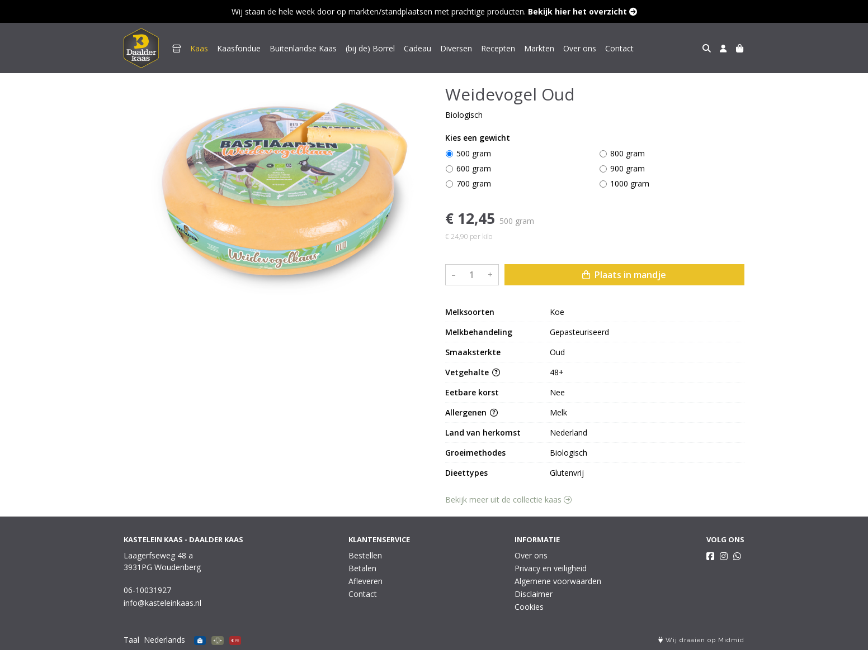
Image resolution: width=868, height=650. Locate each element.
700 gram (473, 183)
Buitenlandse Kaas (303, 48)
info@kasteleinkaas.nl (162, 603)
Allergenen (471, 412)
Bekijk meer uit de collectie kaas (508, 499)
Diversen (456, 48)
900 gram (627, 168)
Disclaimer (534, 594)
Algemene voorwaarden (558, 581)
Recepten (498, 48)
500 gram (473, 153)
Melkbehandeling (478, 332)
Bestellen (365, 555)
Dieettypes (466, 472)
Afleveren (365, 581)
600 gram (473, 168)
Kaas (199, 48)
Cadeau (417, 48)
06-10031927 (147, 590)
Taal (131, 639)
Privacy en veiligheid (551, 568)
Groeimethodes (475, 452)
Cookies (529, 606)
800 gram (627, 153)
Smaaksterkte (473, 352)
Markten (539, 48)
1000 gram (629, 183)
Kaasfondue (239, 48)
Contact (619, 48)
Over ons (579, 48)
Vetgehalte (472, 372)
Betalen (362, 568)
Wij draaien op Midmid (701, 640)
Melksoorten (469, 312)
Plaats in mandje (624, 275)
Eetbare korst (472, 392)
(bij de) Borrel (370, 48)
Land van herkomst (483, 432)
